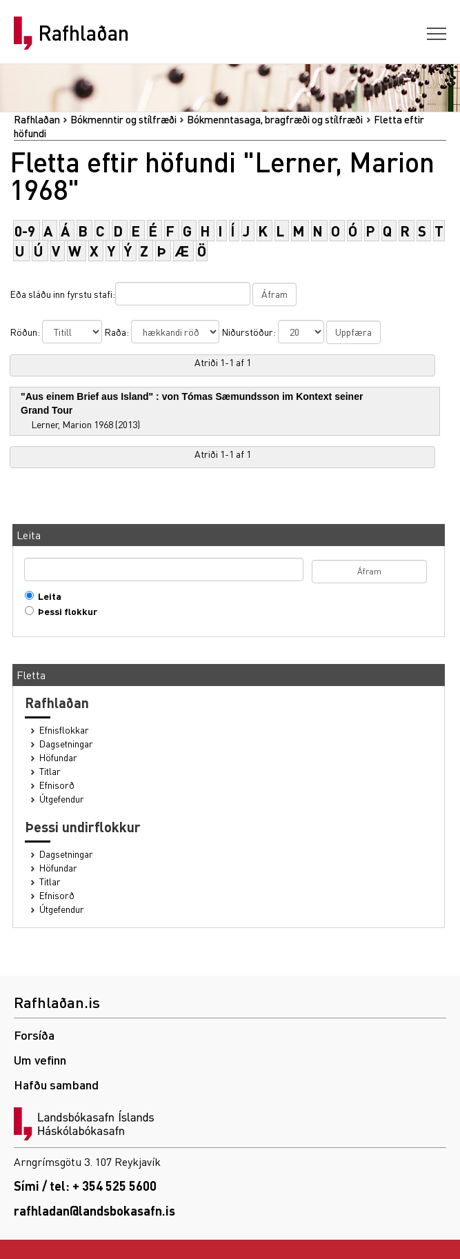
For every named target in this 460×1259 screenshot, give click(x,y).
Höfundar (58, 757)
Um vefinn (40, 1059)
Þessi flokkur (64, 611)
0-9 (24, 230)
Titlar (50, 771)
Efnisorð (56, 785)
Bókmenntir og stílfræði (123, 119)
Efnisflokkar (64, 730)
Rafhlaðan (83, 33)
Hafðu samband (56, 1084)
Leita (46, 596)
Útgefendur (61, 799)
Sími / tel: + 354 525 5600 (85, 1185)
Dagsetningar (66, 743)
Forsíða (34, 1035)
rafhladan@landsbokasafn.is (94, 1210)
